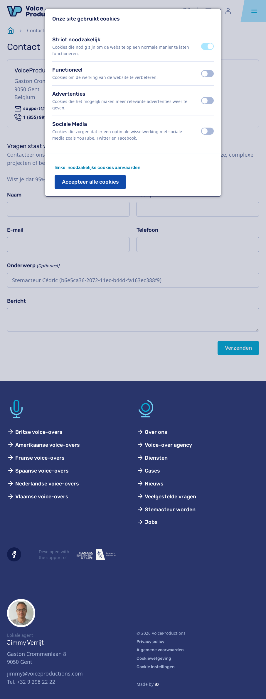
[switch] (207, 46)
